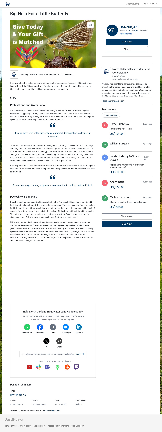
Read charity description (113, 101)
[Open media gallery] (53, 44)
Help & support (77, 426)
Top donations (110, 115)
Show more (129, 217)
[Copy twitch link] (76, 367)
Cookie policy (39, 426)
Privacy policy (25, 426)
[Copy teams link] (47, 367)
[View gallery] (90, 25)
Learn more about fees (51, 410)
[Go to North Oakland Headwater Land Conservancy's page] (106, 71)
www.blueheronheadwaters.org (125, 79)
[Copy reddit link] (67, 367)
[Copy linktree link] (57, 367)
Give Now (127, 41)
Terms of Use (11, 426)
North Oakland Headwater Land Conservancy (52, 74)
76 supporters (126, 34)
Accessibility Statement (58, 426)
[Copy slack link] (38, 367)
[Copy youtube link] (29, 367)
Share (127, 49)
